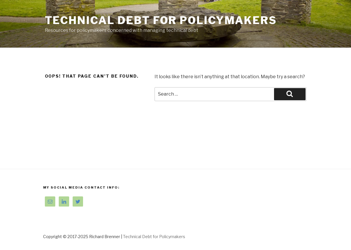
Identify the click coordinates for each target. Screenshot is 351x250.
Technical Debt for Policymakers (161, 20)
